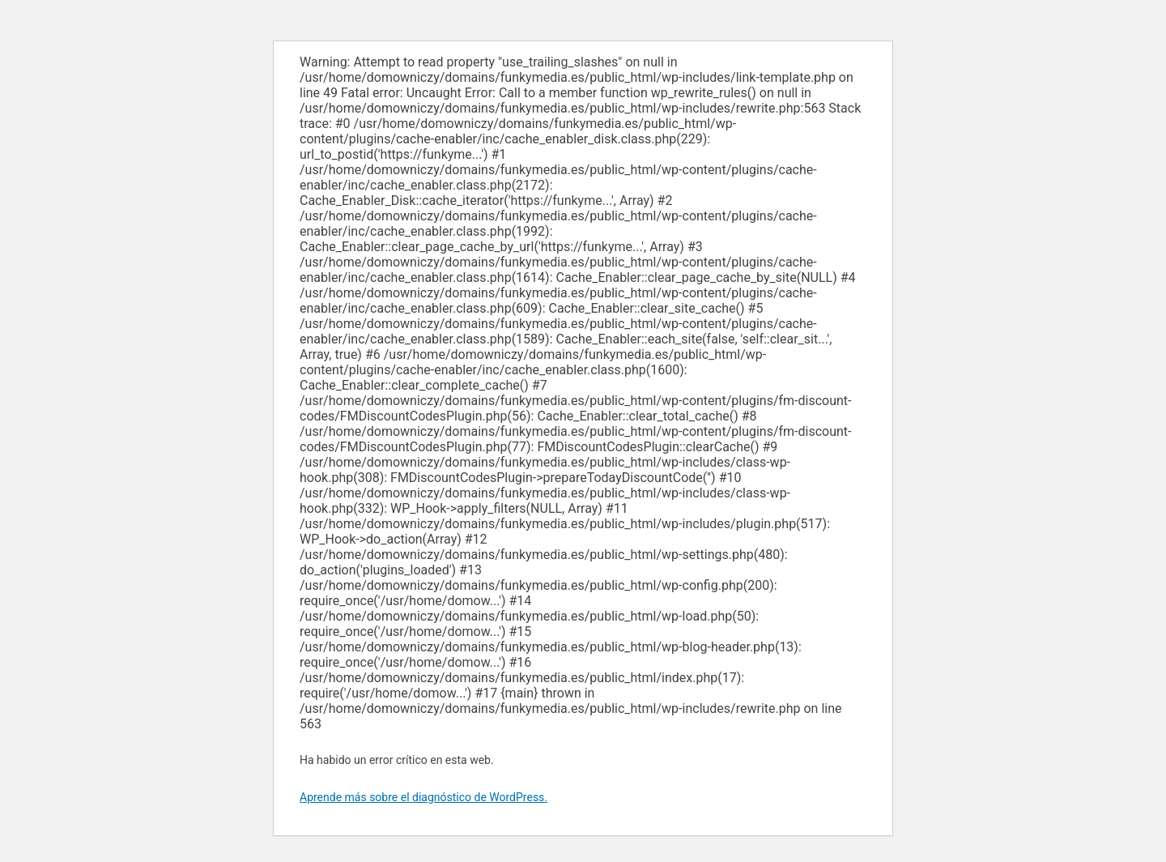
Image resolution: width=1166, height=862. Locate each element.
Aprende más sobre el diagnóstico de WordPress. (423, 797)
